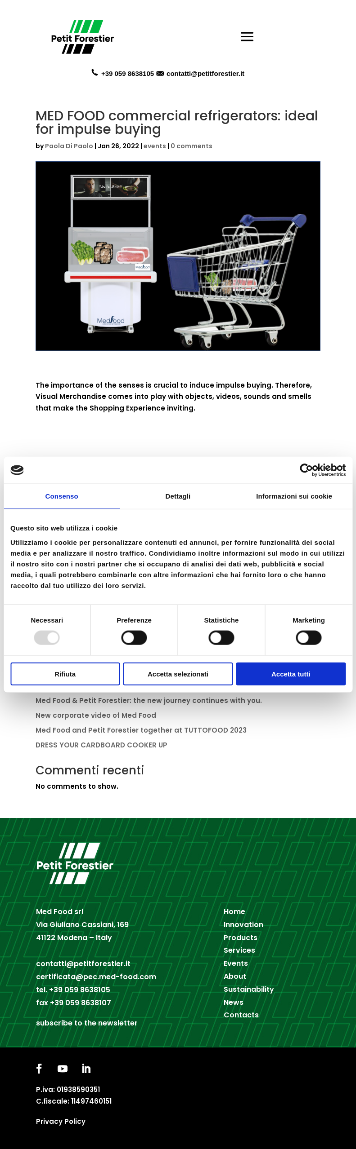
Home (234, 911)
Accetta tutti (291, 673)
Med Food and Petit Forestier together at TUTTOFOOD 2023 (141, 730)
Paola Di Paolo (69, 145)
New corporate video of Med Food (96, 715)
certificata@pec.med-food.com (96, 977)
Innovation (243, 924)
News (233, 1002)
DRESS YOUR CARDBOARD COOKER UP (101, 745)
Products (240, 937)
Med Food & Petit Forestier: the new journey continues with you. (149, 700)
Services (239, 950)
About (235, 976)
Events (236, 963)
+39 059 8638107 (80, 1003)
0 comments (191, 145)
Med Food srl (59, 911)
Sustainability (249, 989)
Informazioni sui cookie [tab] (294, 496)
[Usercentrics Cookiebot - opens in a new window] (306, 470)
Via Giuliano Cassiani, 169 (82, 924)
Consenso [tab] (61, 496)
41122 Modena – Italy (74, 937)
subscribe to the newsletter (87, 1023)
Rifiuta (65, 673)
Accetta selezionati (178, 673)
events (155, 145)
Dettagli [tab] (178, 496)
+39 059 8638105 (79, 990)
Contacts (241, 1015)
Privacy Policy (61, 1121)
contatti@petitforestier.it (205, 73)
